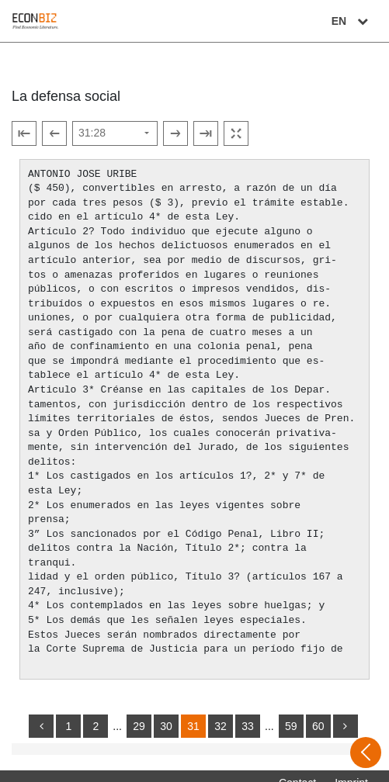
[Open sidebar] (365, 752)
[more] (345, 712)
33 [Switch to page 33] (247, 712)
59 (291, 712)
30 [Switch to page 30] (166, 712)
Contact (297, 769)
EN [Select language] (352, 21)
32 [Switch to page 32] (220, 712)
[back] (41, 712)
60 (318, 712)
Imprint (351, 769)
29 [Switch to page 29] (139, 712)
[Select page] (115, 133)
